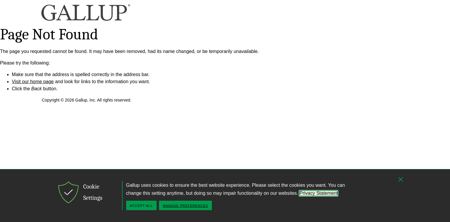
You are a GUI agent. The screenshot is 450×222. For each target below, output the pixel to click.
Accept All (141, 205)
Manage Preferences (185, 205)
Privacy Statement (318, 193)
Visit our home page (33, 81)
